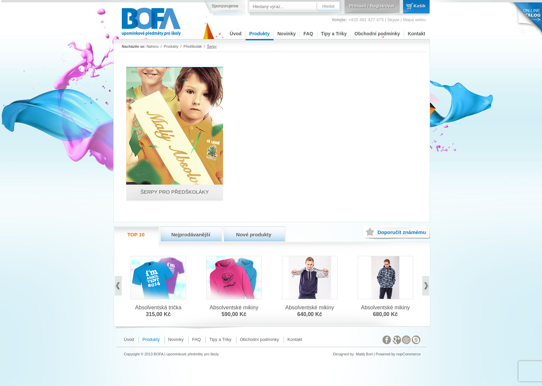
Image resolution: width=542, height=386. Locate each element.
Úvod (236, 33)
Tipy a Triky (334, 33)
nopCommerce (408, 354)
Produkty (259, 33)
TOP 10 (135, 234)
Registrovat (382, 5)
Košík (419, 5)
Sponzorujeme (225, 6)
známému (401, 232)
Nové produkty (254, 234)
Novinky (287, 33)
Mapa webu (414, 19)
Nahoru (152, 46)
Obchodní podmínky (377, 33)
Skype (393, 19)
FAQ (308, 33)
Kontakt (416, 33)
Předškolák (192, 46)
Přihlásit (357, 5)
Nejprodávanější (190, 234)
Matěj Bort (364, 354)
